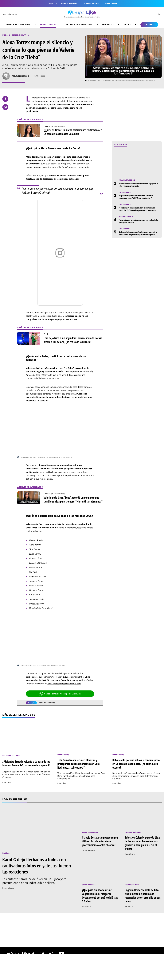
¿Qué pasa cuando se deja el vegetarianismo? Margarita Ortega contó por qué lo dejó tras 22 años (100, 895)
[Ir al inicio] (82, 14)
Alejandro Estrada (11, 756)
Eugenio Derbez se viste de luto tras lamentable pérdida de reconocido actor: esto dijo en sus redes (142, 895)
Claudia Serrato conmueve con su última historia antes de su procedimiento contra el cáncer (100, 841)
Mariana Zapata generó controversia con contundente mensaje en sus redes (138, 221)
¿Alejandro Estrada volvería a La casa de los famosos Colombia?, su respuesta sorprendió (26, 763)
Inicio (5, 35)
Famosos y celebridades (18, 24)
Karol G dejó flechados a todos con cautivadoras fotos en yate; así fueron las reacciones (36, 865)
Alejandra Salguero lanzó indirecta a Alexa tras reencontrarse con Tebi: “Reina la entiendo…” (136, 196)
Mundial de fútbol (69, 3)
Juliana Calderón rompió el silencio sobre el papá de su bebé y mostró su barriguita (138, 184)
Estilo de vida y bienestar (79, 24)
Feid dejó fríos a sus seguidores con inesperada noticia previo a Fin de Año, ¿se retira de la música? (73, 340)
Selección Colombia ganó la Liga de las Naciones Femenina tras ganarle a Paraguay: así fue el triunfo (142, 843)
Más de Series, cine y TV (18, 715)
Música (127, 24)
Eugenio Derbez (132, 885)
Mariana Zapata (126, 216)
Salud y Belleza (89, 885)
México (149, 24)
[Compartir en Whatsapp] (5, 107)
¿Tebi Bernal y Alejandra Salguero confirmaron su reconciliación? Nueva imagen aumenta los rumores (137, 209)
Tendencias (108, 24)
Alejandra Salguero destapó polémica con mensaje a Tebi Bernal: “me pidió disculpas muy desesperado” (138, 233)
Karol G (5, 853)
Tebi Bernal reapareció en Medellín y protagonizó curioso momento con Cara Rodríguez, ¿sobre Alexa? (78, 764)
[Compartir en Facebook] (5, 99)
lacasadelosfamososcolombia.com (64, 683)
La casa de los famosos (46, 703)
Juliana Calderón (91, 3)
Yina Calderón (111, 3)
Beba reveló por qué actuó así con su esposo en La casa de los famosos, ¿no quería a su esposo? (136, 764)
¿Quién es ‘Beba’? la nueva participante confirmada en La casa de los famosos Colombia (73, 132)
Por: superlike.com (20, 76)
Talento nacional (90, 832)
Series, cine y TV (48, 24)
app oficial (81, 680)
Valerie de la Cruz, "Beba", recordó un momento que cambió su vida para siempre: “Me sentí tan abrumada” (73, 499)
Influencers (124, 192)
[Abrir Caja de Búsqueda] (159, 14)
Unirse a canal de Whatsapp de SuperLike (60, 693)
